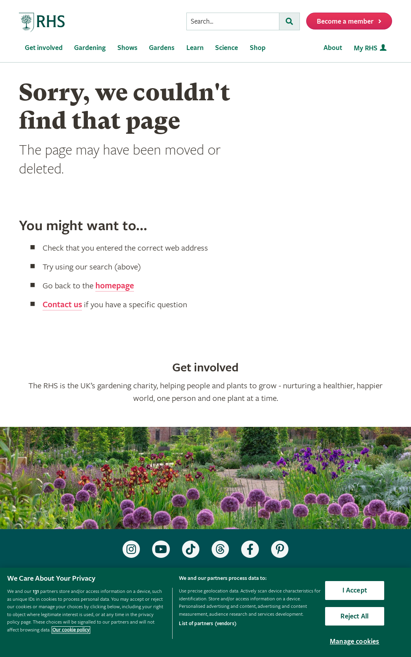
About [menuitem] (333, 48)
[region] (205, 612)
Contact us (62, 305)
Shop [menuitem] (258, 48)
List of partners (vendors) (207, 624)
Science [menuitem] (226, 48)
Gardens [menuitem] (162, 48)
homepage (114, 286)
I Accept (354, 590)
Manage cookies (354, 641)
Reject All (354, 616)
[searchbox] (233, 21)
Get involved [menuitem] (44, 48)
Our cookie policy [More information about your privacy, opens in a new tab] (70, 630)
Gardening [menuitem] (90, 48)
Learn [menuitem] (195, 48)
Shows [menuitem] (127, 48)
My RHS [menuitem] (366, 48)
